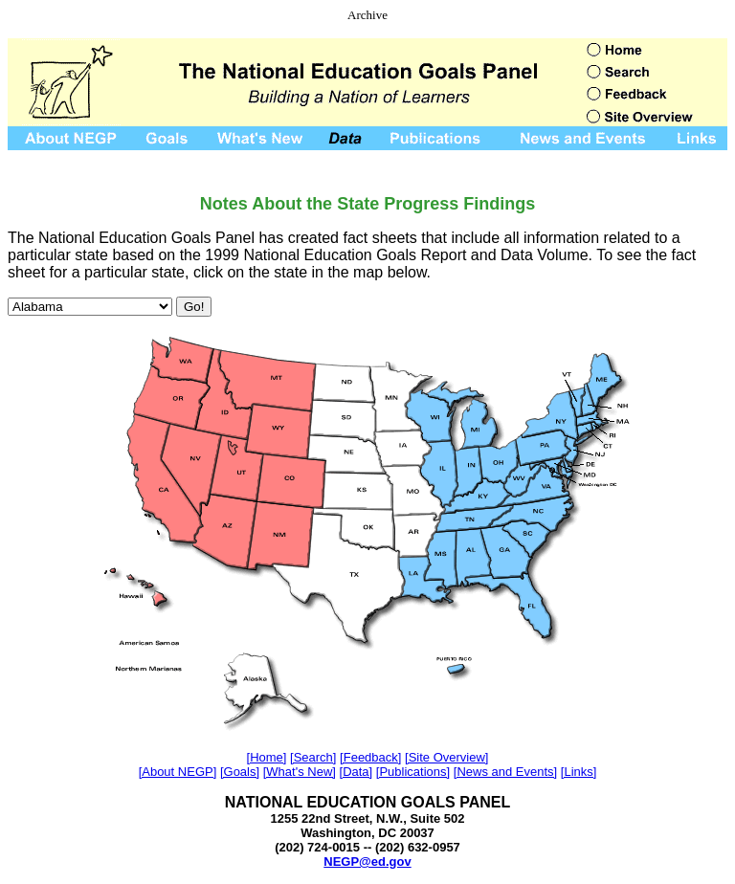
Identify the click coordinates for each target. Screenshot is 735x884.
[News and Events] (505, 771)
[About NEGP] (178, 771)
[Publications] (413, 771)
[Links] (579, 771)
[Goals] (239, 771)
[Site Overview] (446, 757)
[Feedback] (370, 757)
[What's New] (299, 771)
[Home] (267, 757)
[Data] (356, 771)
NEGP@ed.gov (367, 861)
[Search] (313, 757)
